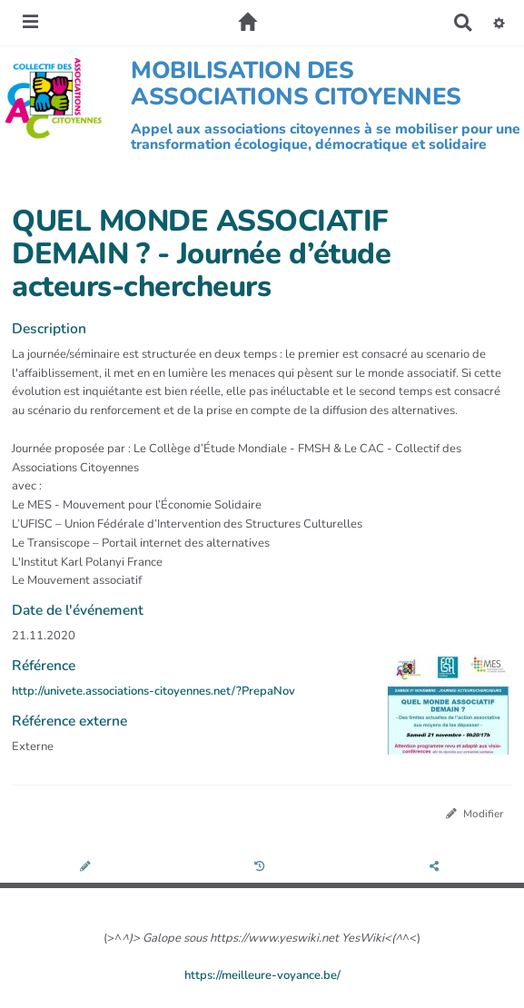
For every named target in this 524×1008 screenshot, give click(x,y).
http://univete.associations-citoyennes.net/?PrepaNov (153, 691)
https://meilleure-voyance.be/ (262, 975)
